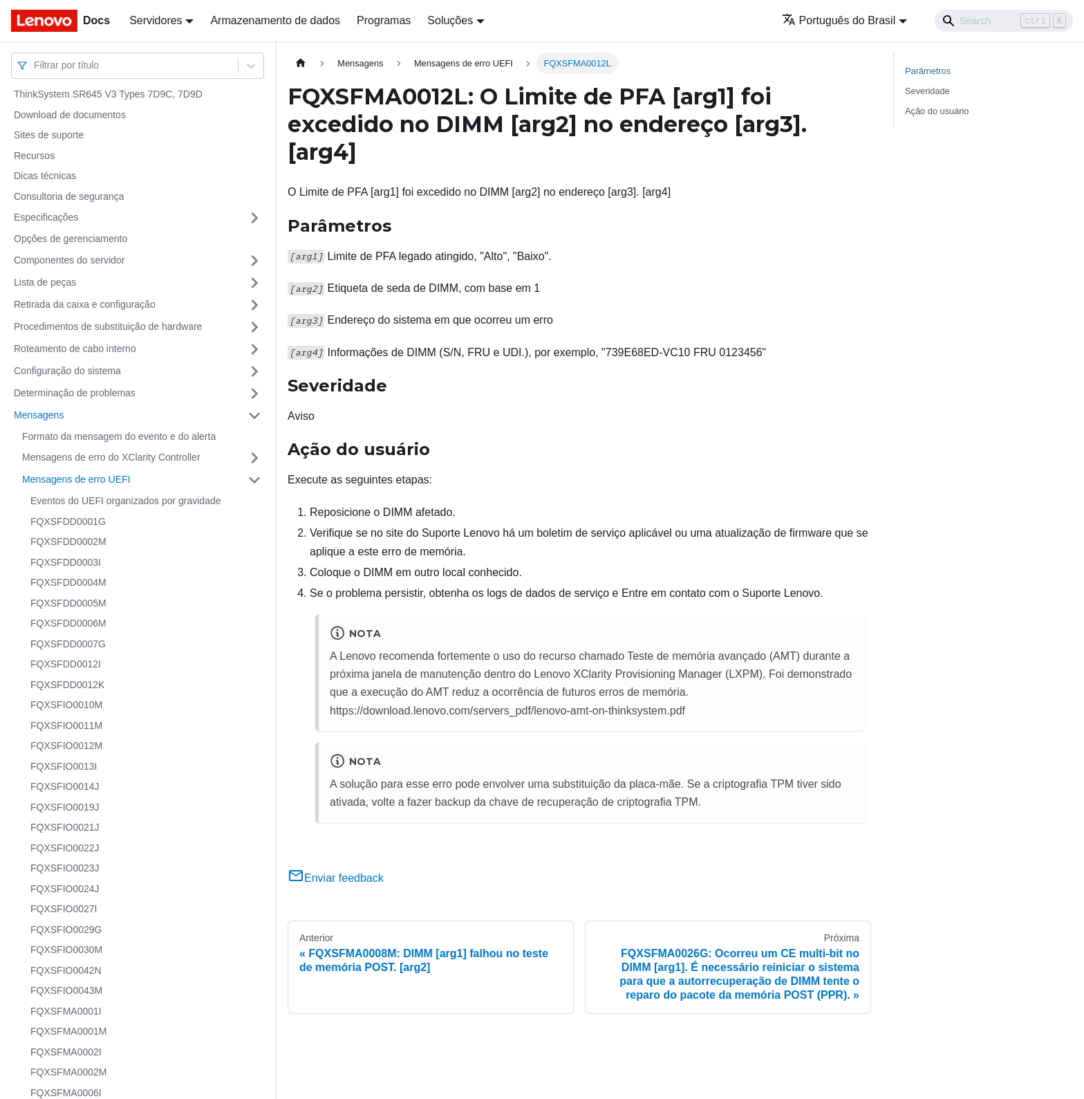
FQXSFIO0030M (66, 949)
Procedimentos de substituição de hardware (108, 326)
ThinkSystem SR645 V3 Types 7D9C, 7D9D (108, 94)
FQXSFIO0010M (66, 704)
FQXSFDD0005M (68, 603)
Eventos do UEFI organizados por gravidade (125, 500)
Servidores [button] (155, 20)
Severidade (927, 91)
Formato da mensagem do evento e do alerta (119, 436)
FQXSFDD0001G (68, 521)
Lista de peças (45, 282)
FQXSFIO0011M (66, 725)
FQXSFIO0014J (65, 786)
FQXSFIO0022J (65, 847)
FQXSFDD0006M (68, 623)
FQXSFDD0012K (67, 684)
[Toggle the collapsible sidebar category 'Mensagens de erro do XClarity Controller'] (254, 458)
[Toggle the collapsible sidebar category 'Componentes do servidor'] (254, 261)
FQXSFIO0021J (65, 827)
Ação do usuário (937, 111)
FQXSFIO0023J (65, 868)
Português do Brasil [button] (839, 20)
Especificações (46, 217)
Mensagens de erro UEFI (76, 479)
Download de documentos (70, 114)
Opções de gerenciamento (70, 238)
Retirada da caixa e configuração (85, 304)
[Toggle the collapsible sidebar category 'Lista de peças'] (254, 283)
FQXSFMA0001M (68, 1031)
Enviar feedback (336, 878)
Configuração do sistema (67, 370)
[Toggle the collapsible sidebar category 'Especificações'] (254, 218)
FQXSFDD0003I (65, 562)
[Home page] (301, 63)
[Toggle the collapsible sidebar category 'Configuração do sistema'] (254, 371)
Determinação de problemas (75, 392)
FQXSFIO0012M (66, 745)
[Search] (1004, 21)
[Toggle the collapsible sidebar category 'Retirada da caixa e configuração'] (254, 305)
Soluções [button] (450, 20)
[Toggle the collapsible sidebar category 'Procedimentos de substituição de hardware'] (254, 327)
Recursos (34, 155)
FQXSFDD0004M (68, 582)
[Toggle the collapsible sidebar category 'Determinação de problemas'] (254, 393)
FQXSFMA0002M (68, 1072)
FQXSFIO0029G (66, 929)
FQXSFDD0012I (65, 663)
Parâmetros (928, 71)
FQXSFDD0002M (68, 541)
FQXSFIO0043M (66, 990)
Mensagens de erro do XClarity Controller (111, 457)
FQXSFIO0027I (63, 908)
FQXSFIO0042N (66, 970)
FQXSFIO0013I (63, 766)
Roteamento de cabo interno (75, 348)
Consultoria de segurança (69, 196)
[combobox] (35, 65)
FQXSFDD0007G (68, 643)
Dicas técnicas (45, 175)
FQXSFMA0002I (66, 1052)
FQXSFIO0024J (65, 888)
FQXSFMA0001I (66, 1011)
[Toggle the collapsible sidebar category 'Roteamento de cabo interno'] (254, 349)
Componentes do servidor (69, 260)
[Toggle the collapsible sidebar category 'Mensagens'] (254, 416)
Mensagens (39, 415)
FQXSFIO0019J (65, 807)
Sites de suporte (49, 134)
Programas (384, 20)
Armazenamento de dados (275, 20)
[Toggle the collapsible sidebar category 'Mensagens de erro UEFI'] (254, 480)
